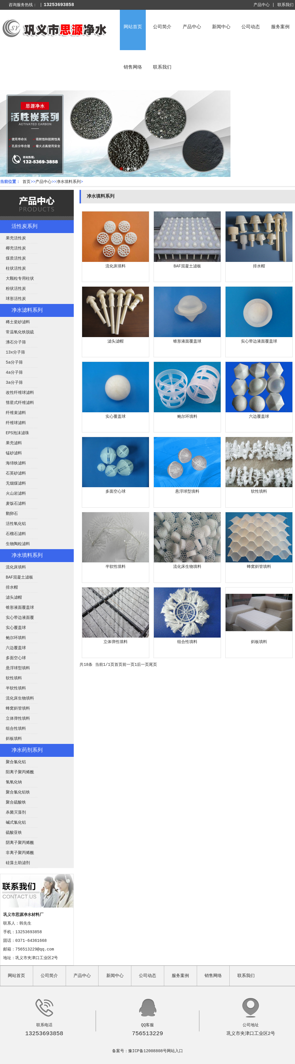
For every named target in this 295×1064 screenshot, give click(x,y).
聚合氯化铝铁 (18, 792)
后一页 (143, 664)
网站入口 (175, 1051)
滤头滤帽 (14, 597)
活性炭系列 (24, 226)
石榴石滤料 (16, 534)
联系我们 (285, 5)
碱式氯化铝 (16, 822)
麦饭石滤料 (16, 503)
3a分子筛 (14, 382)
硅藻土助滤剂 (18, 863)
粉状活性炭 (16, 288)
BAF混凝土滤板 (19, 577)
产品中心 (192, 27)
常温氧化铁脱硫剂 (17, 333)
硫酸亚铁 (14, 832)
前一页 (128, 664)
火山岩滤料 (16, 493)
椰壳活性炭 (16, 248)
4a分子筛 (14, 372)
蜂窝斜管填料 (18, 708)
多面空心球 (16, 658)
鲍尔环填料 (16, 638)
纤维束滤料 (16, 413)
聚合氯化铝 (16, 762)
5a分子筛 (14, 362)
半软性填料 (16, 688)
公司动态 (250, 27)
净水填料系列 (68, 181)
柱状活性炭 (16, 268)
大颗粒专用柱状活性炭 (17, 280)
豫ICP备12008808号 (147, 1051)
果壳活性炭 (16, 238)
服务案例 (280, 27)
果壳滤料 (14, 443)
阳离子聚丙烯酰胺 (17, 773)
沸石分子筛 (16, 342)
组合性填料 (16, 728)
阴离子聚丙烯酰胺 (17, 844)
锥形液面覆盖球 (20, 607)
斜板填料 (14, 738)
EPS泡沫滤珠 (17, 433)
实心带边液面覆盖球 (17, 619)
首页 (26, 181)
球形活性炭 (16, 298)
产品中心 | (264, 5)
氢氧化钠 (14, 782)
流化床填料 (16, 567)
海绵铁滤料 (16, 463)
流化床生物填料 (20, 698)
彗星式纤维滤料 (20, 402)
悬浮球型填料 (18, 668)
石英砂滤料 (16, 473)
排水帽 (12, 587)
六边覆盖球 (16, 648)
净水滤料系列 (27, 310)
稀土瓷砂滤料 (18, 322)
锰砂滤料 (14, 453)
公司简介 (162, 27)
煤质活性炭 (16, 258)
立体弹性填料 (18, 718)
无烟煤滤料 (16, 483)
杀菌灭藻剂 (16, 812)
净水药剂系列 (27, 750)
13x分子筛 (15, 352)
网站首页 (133, 27)
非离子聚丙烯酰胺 (17, 854)
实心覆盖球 (16, 627)
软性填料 (14, 678)
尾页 (153, 664)
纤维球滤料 (16, 423)
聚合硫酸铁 (16, 802)
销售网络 (133, 67)
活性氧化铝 (16, 523)
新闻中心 (221, 27)
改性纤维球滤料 (20, 392)
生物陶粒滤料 (18, 544)
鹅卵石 (12, 513)
